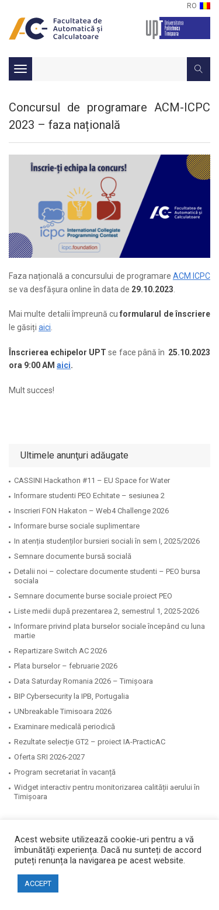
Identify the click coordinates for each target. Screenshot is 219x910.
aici (45, 327)
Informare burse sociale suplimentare (77, 526)
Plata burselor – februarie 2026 (65, 666)
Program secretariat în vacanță (65, 772)
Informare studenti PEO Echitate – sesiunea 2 (89, 495)
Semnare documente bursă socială (72, 556)
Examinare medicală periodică (64, 726)
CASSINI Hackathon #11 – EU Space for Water (92, 480)
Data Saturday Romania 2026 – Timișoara (83, 681)
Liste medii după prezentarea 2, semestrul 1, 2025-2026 (106, 611)
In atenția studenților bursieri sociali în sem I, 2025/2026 (107, 541)
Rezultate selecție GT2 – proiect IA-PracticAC (89, 741)
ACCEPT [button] (38, 883)
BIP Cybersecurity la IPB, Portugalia (71, 696)
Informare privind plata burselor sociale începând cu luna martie (109, 631)
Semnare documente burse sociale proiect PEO (93, 596)
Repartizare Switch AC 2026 (60, 650)
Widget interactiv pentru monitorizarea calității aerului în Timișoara (107, 792)
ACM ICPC (191, 276)
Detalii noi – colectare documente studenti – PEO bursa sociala (107, 576)
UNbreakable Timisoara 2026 (63, 711)
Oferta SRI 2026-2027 (49, 756)
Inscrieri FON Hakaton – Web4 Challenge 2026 (91, 510)
